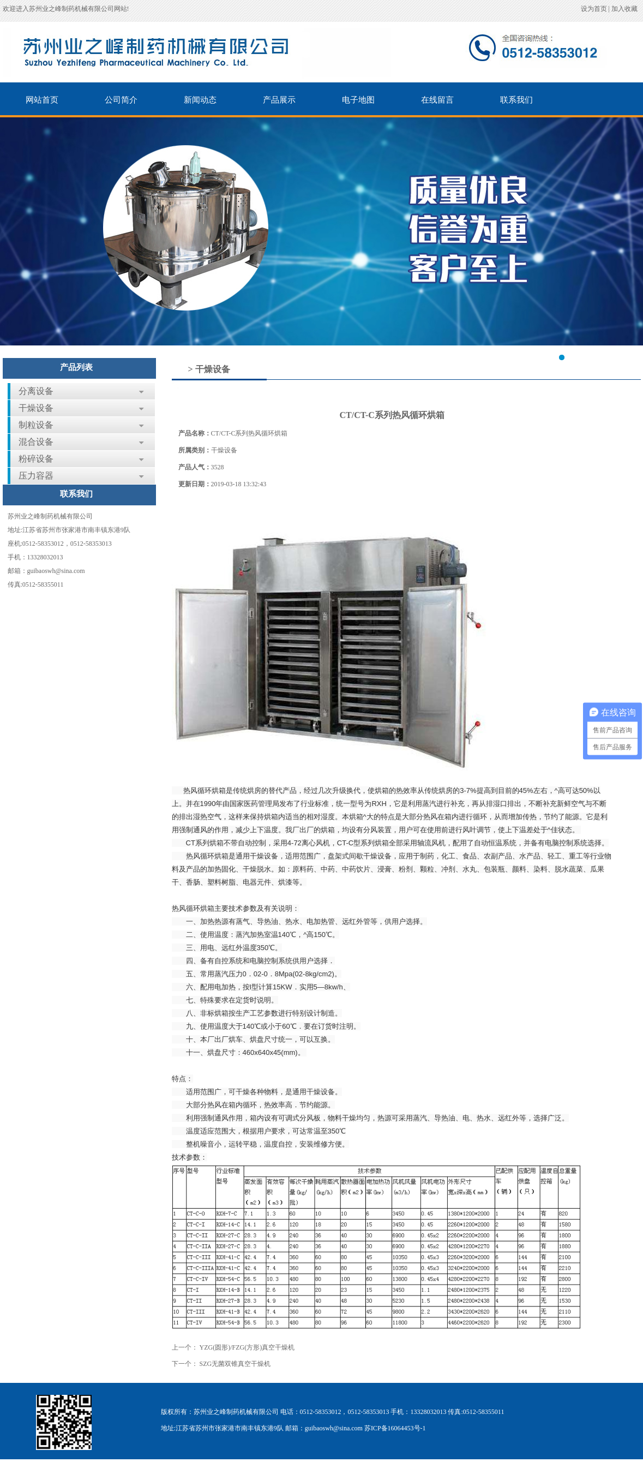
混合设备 (36, 441)
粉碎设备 (36, 458)
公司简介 (121, 100)
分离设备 (36, 391)
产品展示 (279, 100)
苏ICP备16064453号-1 (395, 1428)
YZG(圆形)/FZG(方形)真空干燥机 (247, 1347)
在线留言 (437, 100)
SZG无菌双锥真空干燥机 (235, 1364)
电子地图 (358, 100)
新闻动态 (200, 100)
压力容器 (36, 475)
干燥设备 (36, 408)
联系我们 (516, 100)
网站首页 (42, 100)
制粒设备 (36, 424)
